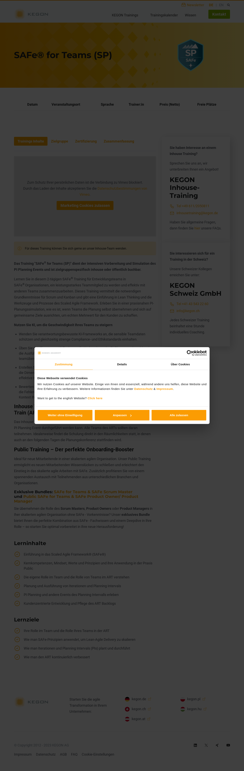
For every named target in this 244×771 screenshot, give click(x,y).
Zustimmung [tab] (64, 364)
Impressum (164, 388)
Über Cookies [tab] (180, 364)
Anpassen (122, 415)
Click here (95, 398)
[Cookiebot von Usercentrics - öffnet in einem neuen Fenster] (190, 353)
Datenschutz (143, 388)
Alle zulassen (179, 415)
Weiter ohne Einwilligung (65, 415)
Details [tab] (122, 364)
